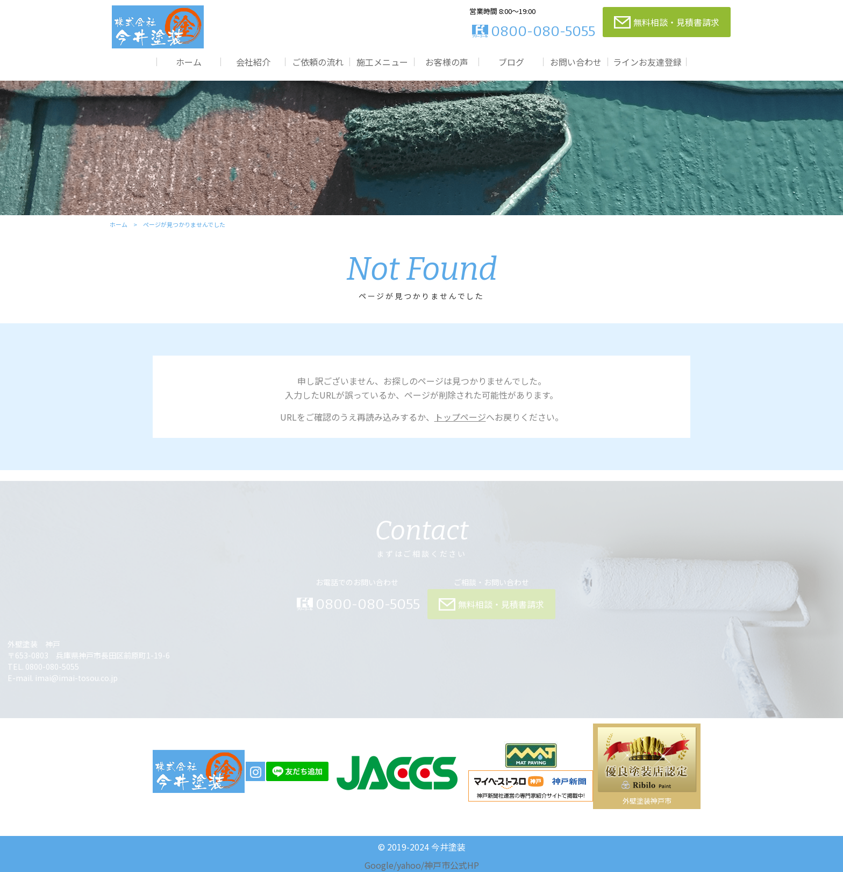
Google (379, 865)
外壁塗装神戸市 (647, 801)
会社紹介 (253, 61)
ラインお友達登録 (647, 61)
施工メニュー (382, 61)
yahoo (409, 865)
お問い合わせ (576, 61)
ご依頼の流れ (318, 61)
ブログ (511, 61)
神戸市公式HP (451, 865)
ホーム (189, 61)
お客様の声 (446, 61)
